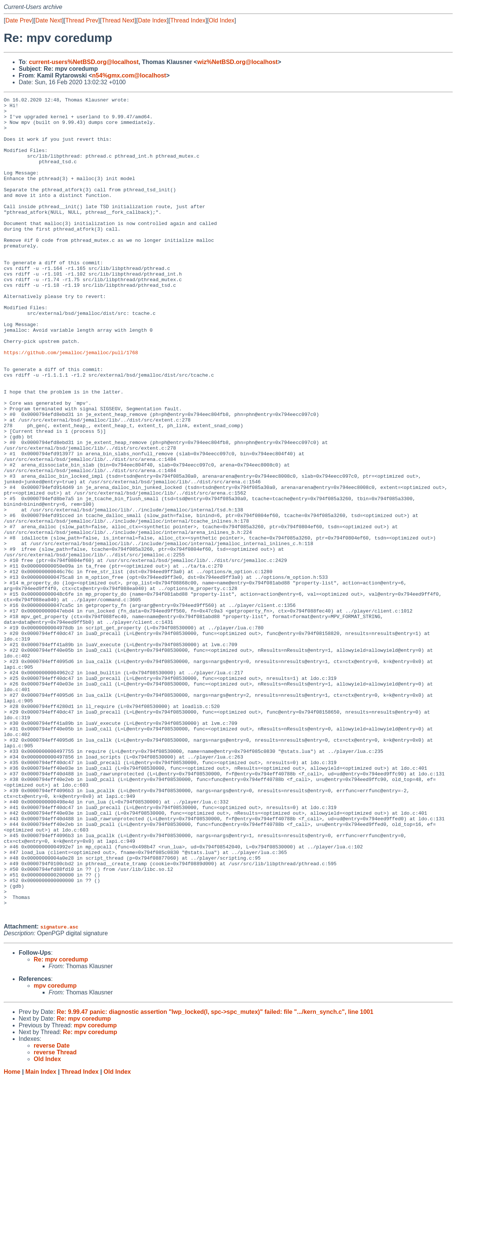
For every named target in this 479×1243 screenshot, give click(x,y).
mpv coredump (55, 1149)
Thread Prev (81, 20)
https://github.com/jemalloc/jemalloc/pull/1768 (71, 404)
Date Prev (18, 20)
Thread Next (117, 20)
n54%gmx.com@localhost (129, 75)
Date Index (152, 20)
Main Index (41, 1236)
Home (12, 1236)
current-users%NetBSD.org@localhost (83, 62)
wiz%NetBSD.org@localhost (237, 62)
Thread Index (187, 20)
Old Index (221, 20)
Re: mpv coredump (61, 1123)
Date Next (48, 20)
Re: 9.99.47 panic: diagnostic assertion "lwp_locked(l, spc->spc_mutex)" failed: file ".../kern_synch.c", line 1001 (215, 1176)
